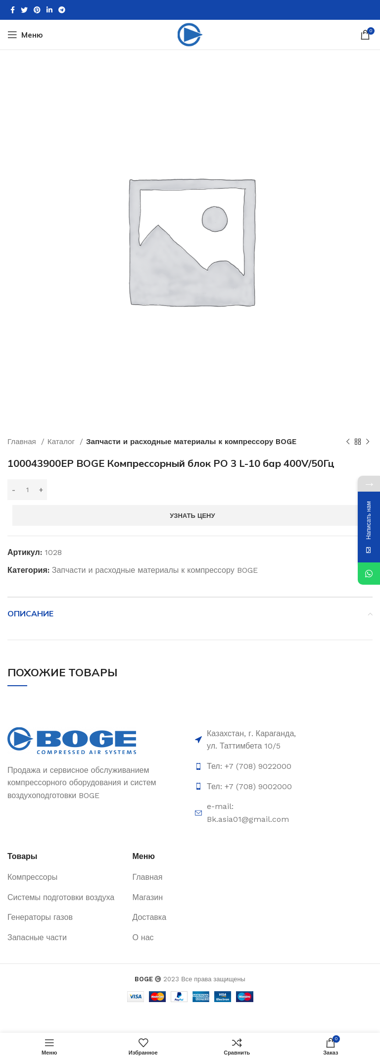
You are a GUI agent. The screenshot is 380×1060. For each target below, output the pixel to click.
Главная (23, 441)
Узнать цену (192, 515)
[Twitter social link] (24, 9)
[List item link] (252, 766)
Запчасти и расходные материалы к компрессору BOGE (191, 441)
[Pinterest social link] (37, 9)
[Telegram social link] (61, 9)
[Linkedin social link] (49, 9)
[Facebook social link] (12, 9)
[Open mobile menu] (25, 35)
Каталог (62, 441)
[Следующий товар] (368, 442)
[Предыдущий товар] (348, 442)
